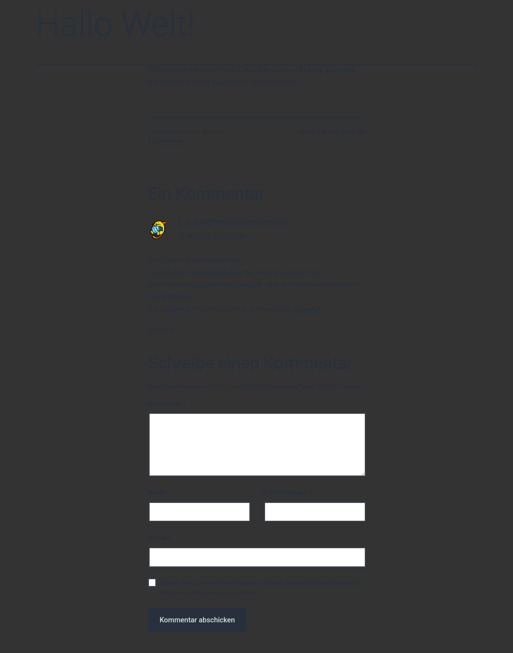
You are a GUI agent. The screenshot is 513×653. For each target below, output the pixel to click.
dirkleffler (171, 141)
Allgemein (352, 131)
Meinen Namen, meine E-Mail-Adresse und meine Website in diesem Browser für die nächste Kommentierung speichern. (261, 588)
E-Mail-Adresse (287, 492)
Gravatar (307, 309)
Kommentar (167, 403)
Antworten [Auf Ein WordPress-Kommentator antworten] (162, 330)
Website (159, 537)
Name (158, 492)
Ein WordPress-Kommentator (233, 222)
